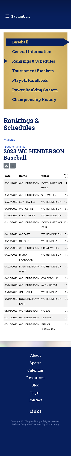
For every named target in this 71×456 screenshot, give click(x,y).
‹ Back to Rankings (14, 148)
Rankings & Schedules (33, 62)
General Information (31, 53)
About (35, 355)
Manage (10, 141)
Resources (35, 377)
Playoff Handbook (30, 82)
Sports (35, 362)
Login (35, 392)
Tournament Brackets (33, 72)
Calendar (35, 370)
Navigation (20, 23)
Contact (36, 400)
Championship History (34, 101)
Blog (36, 385)
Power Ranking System (35, 91)
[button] (6, 167)
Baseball (20, 43)
